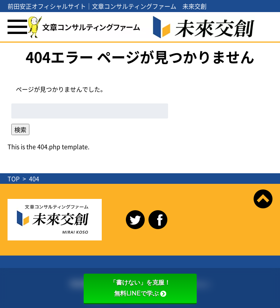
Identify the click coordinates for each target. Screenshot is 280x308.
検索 (20, 129)
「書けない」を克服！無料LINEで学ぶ (140, 288)
